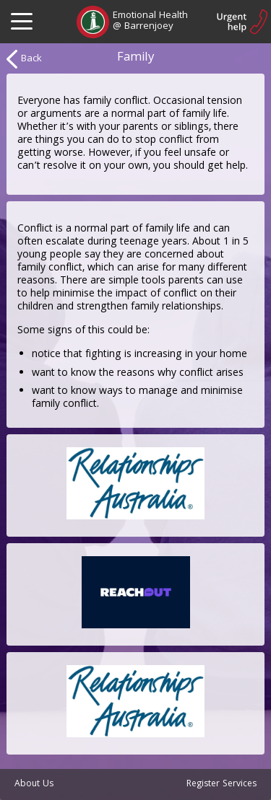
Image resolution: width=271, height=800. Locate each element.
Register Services (221, 784)
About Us (33, 784)
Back (24, 59)
